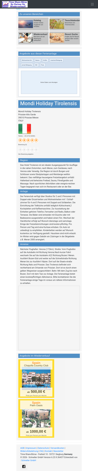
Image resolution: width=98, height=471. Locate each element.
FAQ (41, 451)
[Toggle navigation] (92, 4)
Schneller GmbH (28, 460)
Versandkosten (57, 448)
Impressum (31, 448)
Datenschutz (43, 448)
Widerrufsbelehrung (29, 451)
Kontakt (48, 451)
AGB (22, 448)
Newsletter (58, 451)
